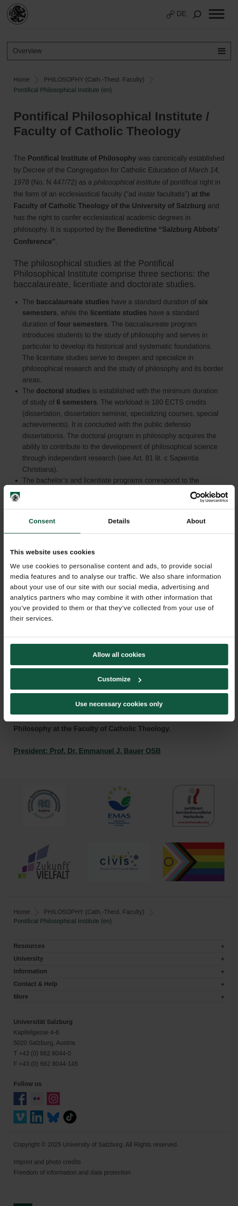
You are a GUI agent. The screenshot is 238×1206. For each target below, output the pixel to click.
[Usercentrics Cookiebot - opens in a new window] (190, 497)
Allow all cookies (119, 654)
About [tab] (196, 521)
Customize (119, 679)
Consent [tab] (42, 521)
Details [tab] (119, 521)
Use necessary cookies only (118, 704)
